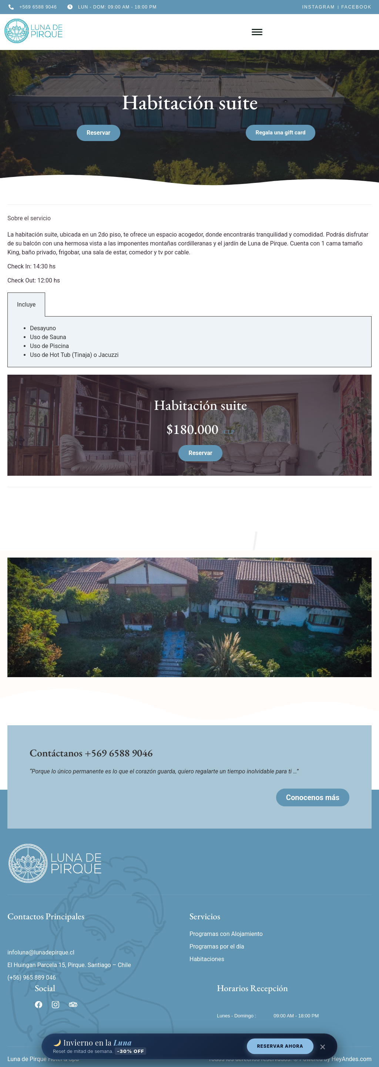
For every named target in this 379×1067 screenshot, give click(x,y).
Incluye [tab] (26, 304)
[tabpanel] (189, 342)
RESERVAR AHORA (280, 1046)
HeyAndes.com (352, 1059)
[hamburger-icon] (257, 32)
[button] (281, 133)
